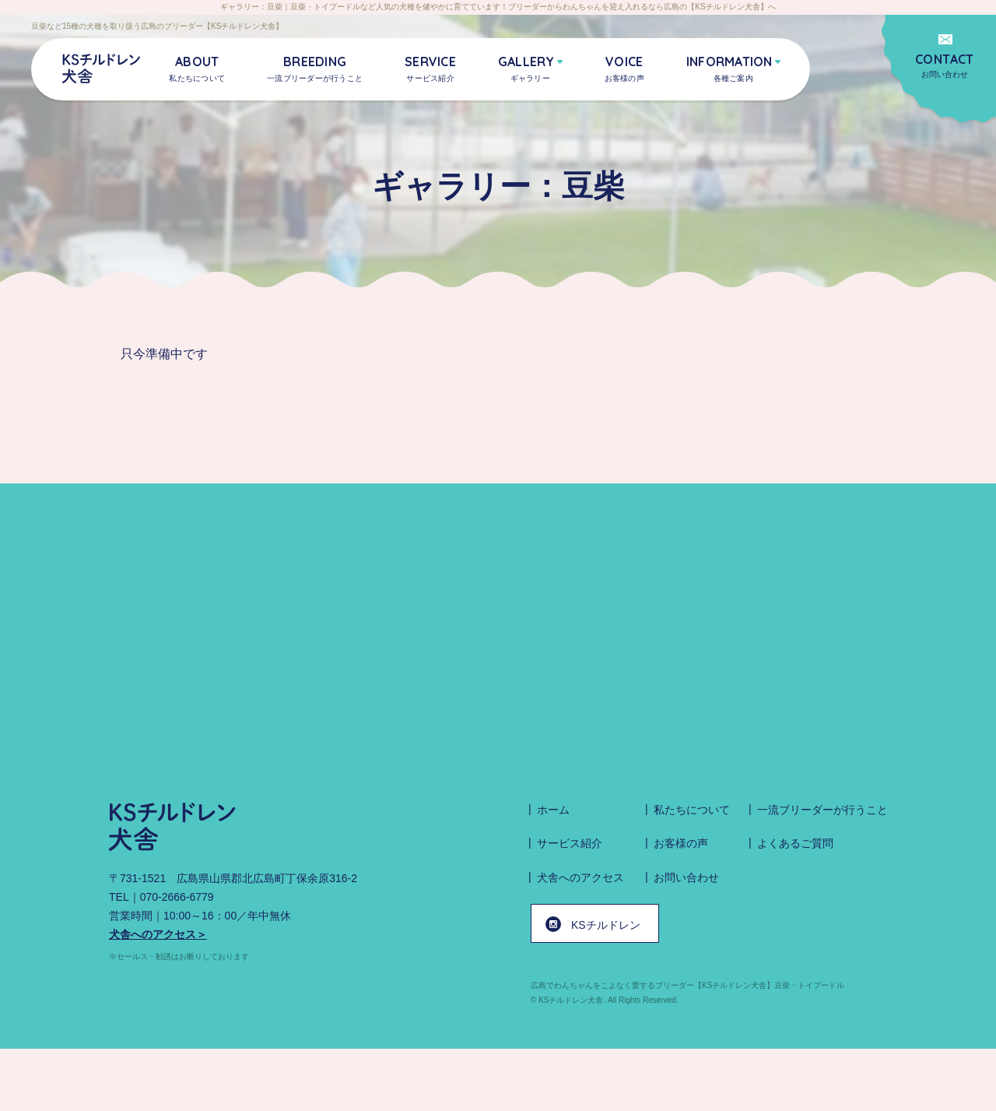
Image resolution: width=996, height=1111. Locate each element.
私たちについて (692, 809)
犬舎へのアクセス (580, 877)
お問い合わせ (944, 65)
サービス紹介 (569, 843)
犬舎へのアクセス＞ (158, 934)
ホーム (553, 809)
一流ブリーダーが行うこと (822, 809)
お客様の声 (681, 843)
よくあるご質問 (795, 843)
